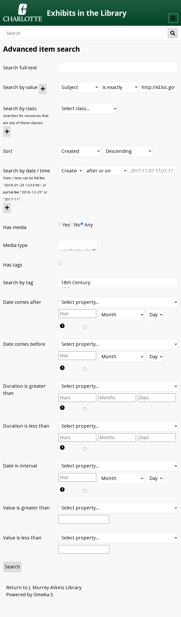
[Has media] (60, 223)
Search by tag (18, 282)
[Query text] (158, 87)
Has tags (12, 265)
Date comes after (22, 302)
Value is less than (22, 537)
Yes (64, 224)
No (75, 224)
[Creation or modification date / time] (70, 170)
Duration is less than (26, 426)
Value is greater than (26, 507)
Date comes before (24, 344)
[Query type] (119, 87)
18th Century (118, 282)
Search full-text (20, 67)
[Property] (78, 87)
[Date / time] (152, 170)
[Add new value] (43, 89)
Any (86, 224)
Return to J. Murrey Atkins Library (44, 587)
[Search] (85, 33)
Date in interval (20, 466)
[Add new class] (7, 131)
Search (173, 33)
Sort (7, 151)
